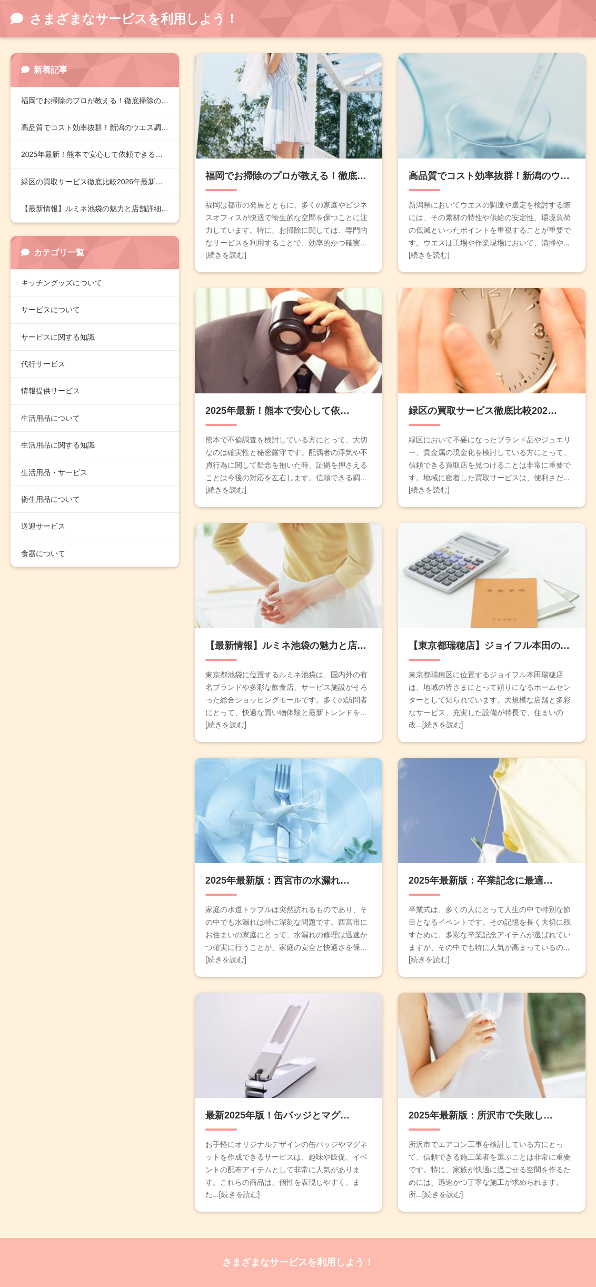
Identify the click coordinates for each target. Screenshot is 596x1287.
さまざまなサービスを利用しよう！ (298, 1262)
